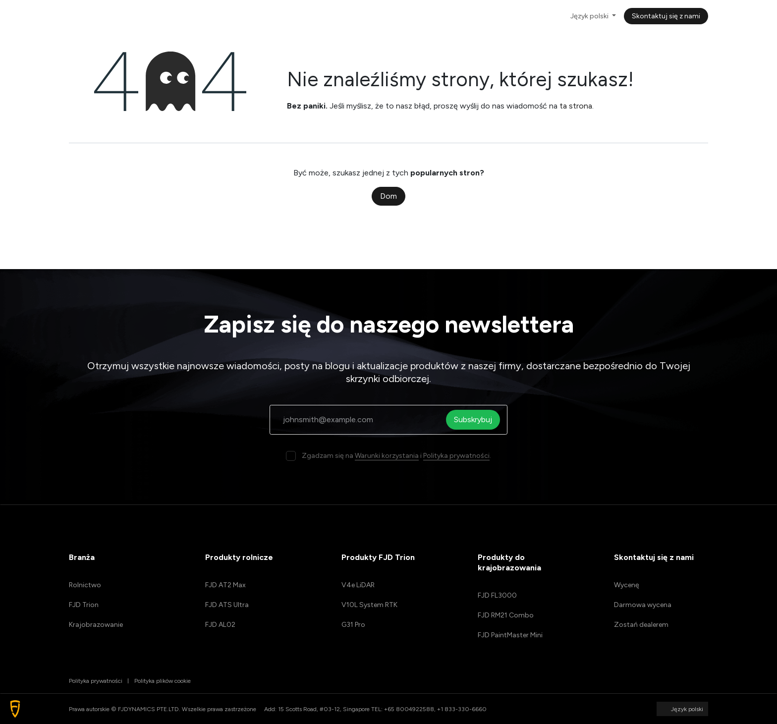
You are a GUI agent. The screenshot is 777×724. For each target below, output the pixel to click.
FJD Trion (84, 605)
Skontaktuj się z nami (666, 16)
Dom (388, 196)
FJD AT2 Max (225, 585)
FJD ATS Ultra (227, 605)
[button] (15, 709)
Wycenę (626, 585)
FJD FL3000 (497, 595)
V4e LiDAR (358, 585)
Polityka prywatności (456, 455)
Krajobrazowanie (96, 624)
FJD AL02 (220, 624)
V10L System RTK (369, 605)
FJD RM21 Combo (506, 615)
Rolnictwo (85, 585)
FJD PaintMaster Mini (510, 635)
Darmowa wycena (642, 605)
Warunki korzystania (387, 455)
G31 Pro (353, 624)
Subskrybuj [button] (476, 419)
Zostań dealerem (641, 624)
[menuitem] (189, 16)
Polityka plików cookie (162, 680)
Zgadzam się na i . (396, 455)
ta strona (575, 106)
